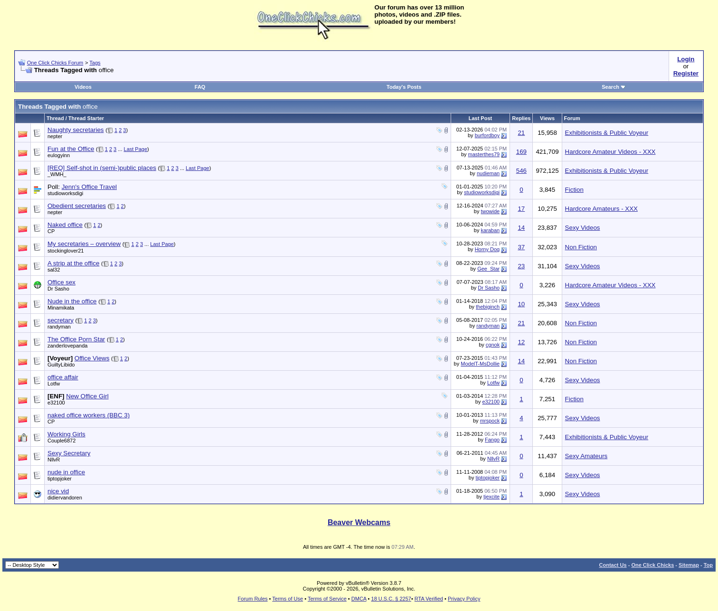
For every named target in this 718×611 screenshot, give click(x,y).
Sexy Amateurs (586, 456)
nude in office (66, 472)
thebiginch (488, 307)
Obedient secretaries (76, 205)
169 (521, 151)
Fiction (574, 189)
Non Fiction (581, 247)
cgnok (493, 345)
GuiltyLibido (61, 364)
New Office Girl (87, 396)
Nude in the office (72, 301)
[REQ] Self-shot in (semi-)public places (101, 167)
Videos (83, 87)
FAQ (200, 87)
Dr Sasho (58, 288)
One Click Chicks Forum (55, 63)
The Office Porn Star (76, 339)
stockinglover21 (65, 251)
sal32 (53, 270)
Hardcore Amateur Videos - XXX (610, 151)
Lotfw (53, 383)
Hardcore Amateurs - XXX (601, 208)
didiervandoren (64, 497)
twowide (490, 211)
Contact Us (613, 565)
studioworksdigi (65, 193)
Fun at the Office (70, 148)
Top (708, 565)
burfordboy (487, 135)
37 (521, 247)
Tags (94, 63)
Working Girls (66, 434)
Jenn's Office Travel (89, 186)
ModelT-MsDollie (480, 364)
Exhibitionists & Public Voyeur (607, 132)
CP (51, 231)
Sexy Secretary (68, 453)
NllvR (53, 459)
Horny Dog (487, 249)
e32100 (56, 402)
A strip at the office (73, 263)
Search (614, 87)
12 (521, 342)
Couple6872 (61, 440)
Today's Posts (404, 87)
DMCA (359, 599)
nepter (54, 136)
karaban (490, 230)
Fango (492, 439)
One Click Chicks (652, 565)
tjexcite (491, 496)
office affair (62, 377)
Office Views (92, 358)
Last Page (136, 149)
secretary (60, 320)
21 (521, 132)
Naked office (65, 224)
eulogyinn (58, 155)
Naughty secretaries (75, 129)
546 (521, 170)
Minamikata (60, 307)
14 (521, 227)
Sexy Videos (582, 227)
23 (521, 266)
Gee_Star (488, 269)
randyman (59, 326)
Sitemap (689, 565)
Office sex (61, 282)
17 (521, 208)
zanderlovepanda (67, 345)
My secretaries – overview (84, 243)
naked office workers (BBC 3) (88, 415)
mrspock (490, 420)
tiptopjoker (59, 478)
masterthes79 (484, 154)
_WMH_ (56, 174)
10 (521, 304)
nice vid (58, 491)
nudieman (488, 173)
